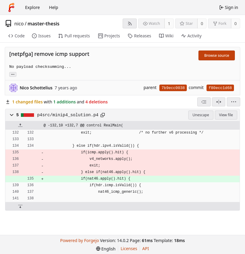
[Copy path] (102, 115)
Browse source (216, 55)
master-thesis (43, 24)
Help (53, 7)
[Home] (11, 7)
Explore (32, 7)
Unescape (200, 114)
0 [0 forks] (235, 23)
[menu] (233, 101)
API (145, 248)
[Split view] (218, 101)
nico (19, 24)
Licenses (129, 248)
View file (226, 114)
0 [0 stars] (202, 23)
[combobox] (204, 101)
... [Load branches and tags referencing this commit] (13, 74)
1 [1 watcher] (169, 23)
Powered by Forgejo (79, 240)
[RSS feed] (130, 23)
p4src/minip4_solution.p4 (67, 115)
